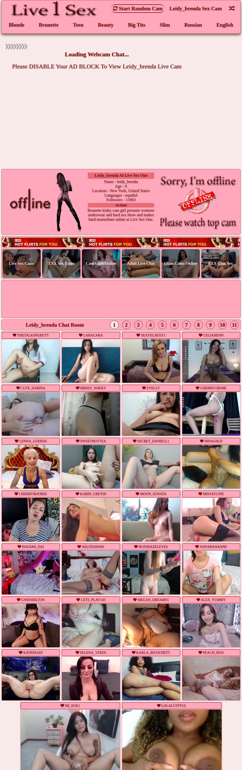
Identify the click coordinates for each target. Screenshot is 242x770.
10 (222, 325)
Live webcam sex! (121, 242)
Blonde (16, 25)
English (224, 25)
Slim (165, 25)
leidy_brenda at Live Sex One (120, 175)
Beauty (106, 25)
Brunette (49, 25)
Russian (193, 25)
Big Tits (136, 25)
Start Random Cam (138, 8)
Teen (78, 25)
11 (234, 325)
